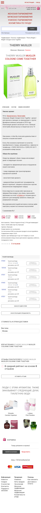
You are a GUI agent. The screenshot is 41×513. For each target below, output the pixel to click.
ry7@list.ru (20, 204)
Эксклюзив (18, 493)
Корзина (38, 9)
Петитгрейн (21, 125)
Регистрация (29, 2)
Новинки (17, 488)
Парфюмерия (5, 38)
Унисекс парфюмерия (20, 20)
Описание (5, 116)
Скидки (4, 491)
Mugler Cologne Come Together (11, 40)
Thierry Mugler (31, 38)
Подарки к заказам (5, 498)
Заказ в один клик (20, 315)
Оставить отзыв (20, 385)
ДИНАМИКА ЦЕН (13, 274)
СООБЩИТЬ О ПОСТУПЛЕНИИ (33, 272)
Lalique (30, 422)
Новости (4, 488)
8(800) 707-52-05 (31, 9)
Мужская (21, 50)
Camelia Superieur (11, 424)
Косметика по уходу (20, 23)
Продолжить (26, 461)
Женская (13, 50)
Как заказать (33, 488)
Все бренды (6, 33)
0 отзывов (15, 252)
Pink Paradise (30, 424)
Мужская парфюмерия (20, 17)
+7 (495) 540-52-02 (31, 7)
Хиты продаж (19, 491)
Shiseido (11, 422)
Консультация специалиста (20, 322)
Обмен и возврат (24, 116)
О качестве (5, 493)
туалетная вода (7, 266)
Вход (38, 2)
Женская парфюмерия (20, 14)
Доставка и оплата (32, 492)
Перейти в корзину (11, 461)
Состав (13, 116)
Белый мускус (12, 125)
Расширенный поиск (32, 33)
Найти (32, 28)
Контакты (5, 495)
